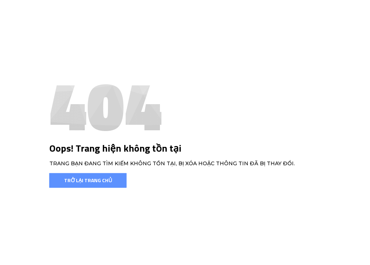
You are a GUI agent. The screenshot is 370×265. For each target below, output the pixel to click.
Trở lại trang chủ (88, 180)
